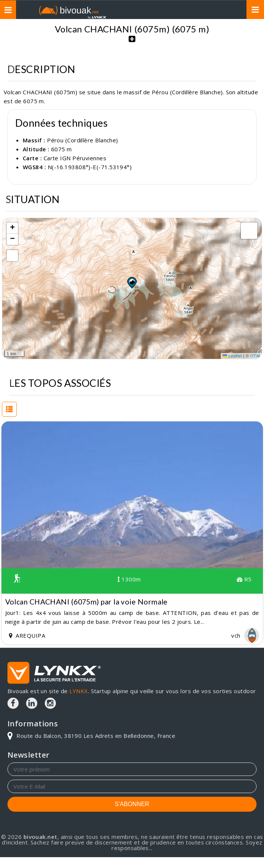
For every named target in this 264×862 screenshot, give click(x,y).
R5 (244, 579)
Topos (62, 20)
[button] (132, 282)
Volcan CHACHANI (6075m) (210, 20)
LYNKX (78, 691)
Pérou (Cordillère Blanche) (121, 20)
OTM (255, 356)
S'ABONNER (132, 804)
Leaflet (232, 356)
